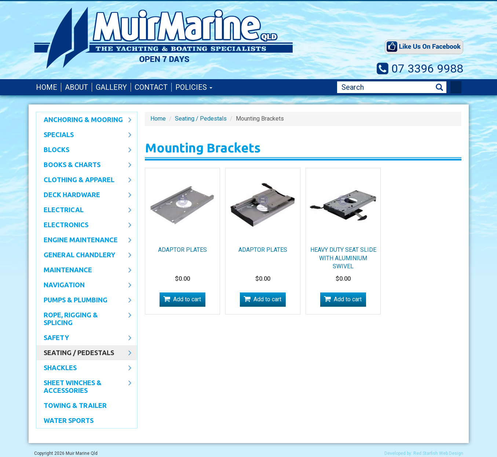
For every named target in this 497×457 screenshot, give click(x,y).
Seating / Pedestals (84, 353)
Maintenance (84, 270)
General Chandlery (84, 255)
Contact (151, 87)
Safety (84, 338)
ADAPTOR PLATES (182, 249)
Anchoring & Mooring (84, 120)
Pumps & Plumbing (84, 300)
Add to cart (187, 299)
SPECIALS (84, 135)
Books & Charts (84, 165)
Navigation (84, 285)
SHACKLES (84, 368)
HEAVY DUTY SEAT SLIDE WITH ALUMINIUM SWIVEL (343, 258)
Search (439, 87)
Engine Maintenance (84, 240)
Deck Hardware (84, 195)
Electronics (84, 225)
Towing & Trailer (75, 405)
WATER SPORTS (69, 420)
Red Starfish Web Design (438, 453)
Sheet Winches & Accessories (84, 386)
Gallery (111, 87)
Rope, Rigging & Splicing (84, 318)
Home (46, 87)
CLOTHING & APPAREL (84, 180)
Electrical (84, 210)
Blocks (84, 150)
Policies (193, 87)
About (76, 87)
